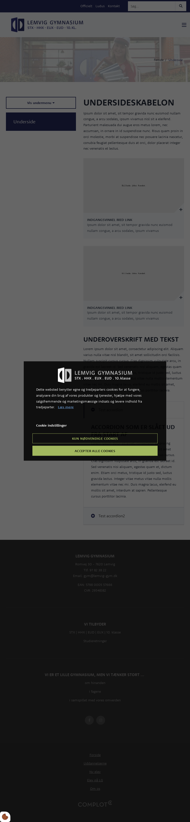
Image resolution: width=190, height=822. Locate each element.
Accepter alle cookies (95, 450)
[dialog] (95, 411)
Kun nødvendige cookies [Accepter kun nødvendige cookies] (95, 438)
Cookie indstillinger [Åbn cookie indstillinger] (51, 425)
